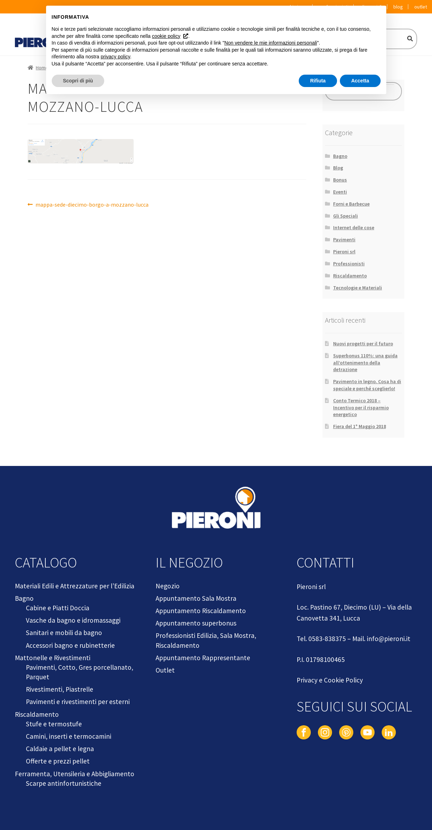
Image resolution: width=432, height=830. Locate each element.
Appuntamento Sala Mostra (196, 598)
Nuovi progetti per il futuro (363, 343)
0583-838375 (327, 638)
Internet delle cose (353, 227)
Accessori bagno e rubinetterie (70, 645)
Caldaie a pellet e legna (60, 748)
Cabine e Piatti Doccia (57, 608)
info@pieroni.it (388, 638)
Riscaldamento (350, 275)
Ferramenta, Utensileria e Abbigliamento (74, 774)
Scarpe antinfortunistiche (63, 783)
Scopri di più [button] (78, 80)
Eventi (340, 192)
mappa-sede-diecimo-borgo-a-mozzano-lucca (91, 204)
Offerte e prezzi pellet (58, 761)
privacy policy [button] (115, 56)
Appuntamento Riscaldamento (201, 610)
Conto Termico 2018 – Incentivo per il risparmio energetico (361, 407)
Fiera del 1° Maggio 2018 (359, 426)
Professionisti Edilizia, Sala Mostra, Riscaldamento (206, 640)
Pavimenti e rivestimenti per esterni (78, 701)
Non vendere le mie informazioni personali (270, 43)
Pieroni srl (344, 251)
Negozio (168, 586)
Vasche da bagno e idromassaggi (73, 620)
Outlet (420, 6)
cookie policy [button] (166, 36)
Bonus (340, 180)
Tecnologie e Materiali (357, 287)
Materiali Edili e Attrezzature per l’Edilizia (74, 586)
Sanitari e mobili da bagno (64, 632)
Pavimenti (344, 239)
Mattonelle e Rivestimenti (52, 657)
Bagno (340, 156)
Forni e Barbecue (351, 204)
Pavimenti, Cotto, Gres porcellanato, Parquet (79, 672)
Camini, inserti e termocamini (68, 736)
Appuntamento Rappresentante (203, 657)
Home (42, 67)
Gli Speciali (345, 216)
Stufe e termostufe (54, 724)
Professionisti (349, 263)
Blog (398, 6)
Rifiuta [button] (318, 80)
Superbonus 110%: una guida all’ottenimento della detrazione (365, 362)
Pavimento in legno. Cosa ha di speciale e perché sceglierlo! (367, 385)
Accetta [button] (360, 80)
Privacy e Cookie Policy (330, 680)
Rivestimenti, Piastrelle (59, 689)
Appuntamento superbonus (196, 623)
